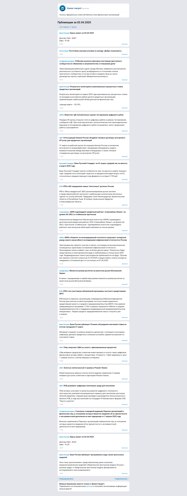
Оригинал (125, 44)
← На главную (63, 27)
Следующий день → (122, 479)
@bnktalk (89, 486)
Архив (73, 27)
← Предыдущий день (65, 479)
